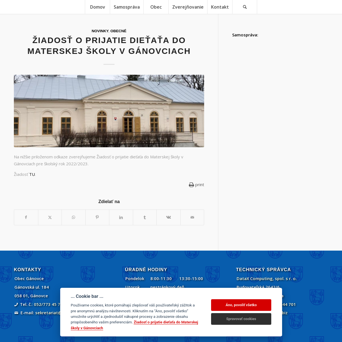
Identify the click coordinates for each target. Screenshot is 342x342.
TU (32, 174)
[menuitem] (97, 7)
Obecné (118, 31)
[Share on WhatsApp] (73, 217)
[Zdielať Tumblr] (145, 217)
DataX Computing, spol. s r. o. (267, 278)
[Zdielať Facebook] (26, 217)
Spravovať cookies (241, 319)
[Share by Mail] (192, 217)
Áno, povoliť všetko (241, 305)
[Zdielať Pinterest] (97, 217)
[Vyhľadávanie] (244, 7)
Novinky (100, 31)
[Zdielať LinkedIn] (121, 217)
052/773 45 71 (48, 304)
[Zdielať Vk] (168, 217)
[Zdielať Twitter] (50, 217)
